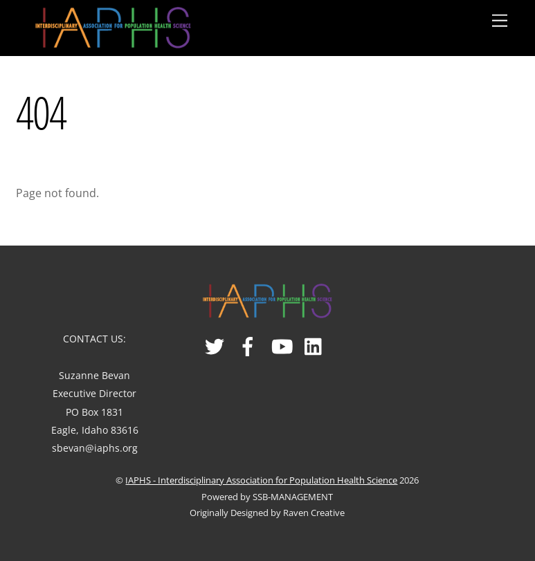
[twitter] (215, 341)
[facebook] (249, 341)
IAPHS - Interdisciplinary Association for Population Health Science (261, 480)
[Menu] (500, 21)
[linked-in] (315, 341)
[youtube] (282, 341)
